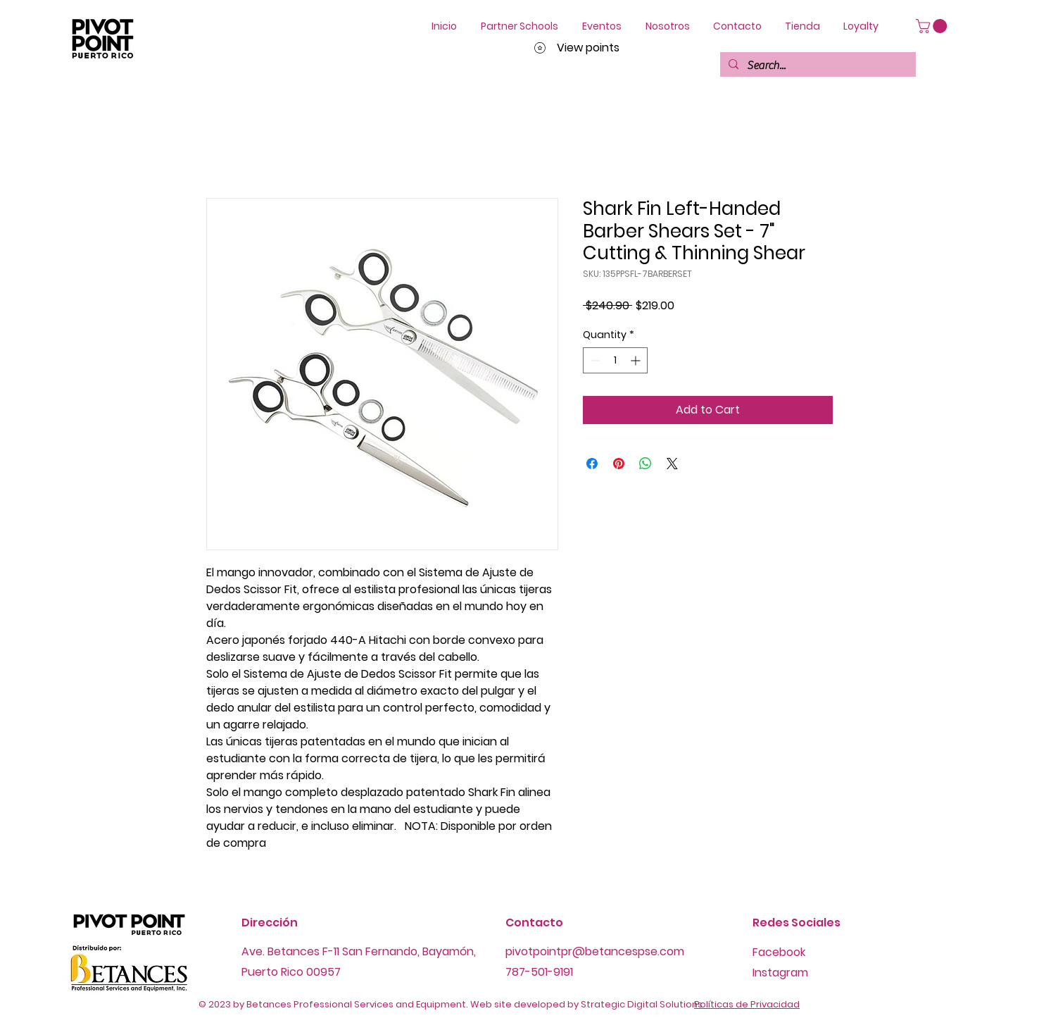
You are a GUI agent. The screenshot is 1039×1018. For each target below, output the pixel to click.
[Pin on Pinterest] (618, 463)
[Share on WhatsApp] (645, 463)
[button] (933, 26)
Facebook (779, 952)
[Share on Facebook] (592, 463)
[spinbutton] (615, 360)
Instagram (780, 972)
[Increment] (637, 360)
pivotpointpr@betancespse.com (594, 951)
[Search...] (816, 65)
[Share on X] (672, 463)
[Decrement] (594, 360)
